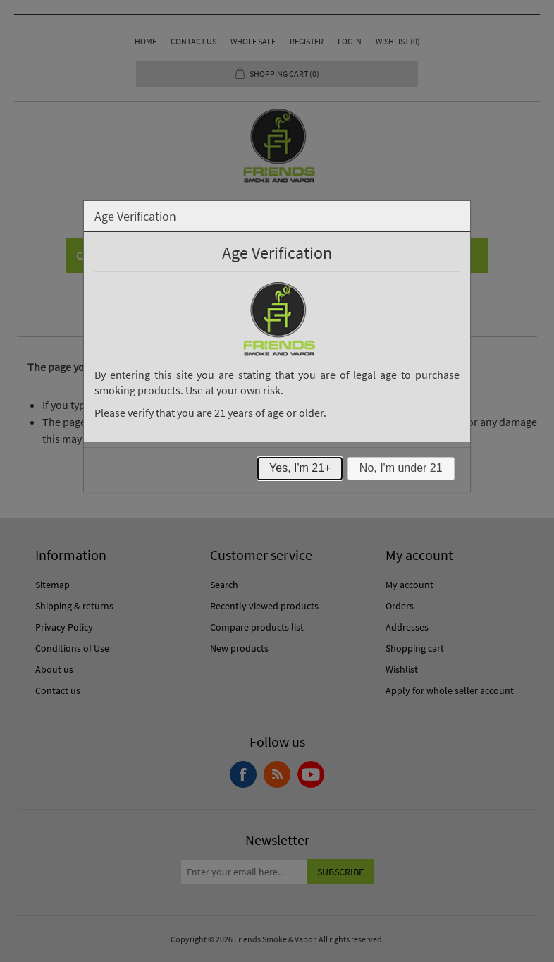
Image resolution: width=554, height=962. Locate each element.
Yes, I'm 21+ (300, 468)
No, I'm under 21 (401, 468)
